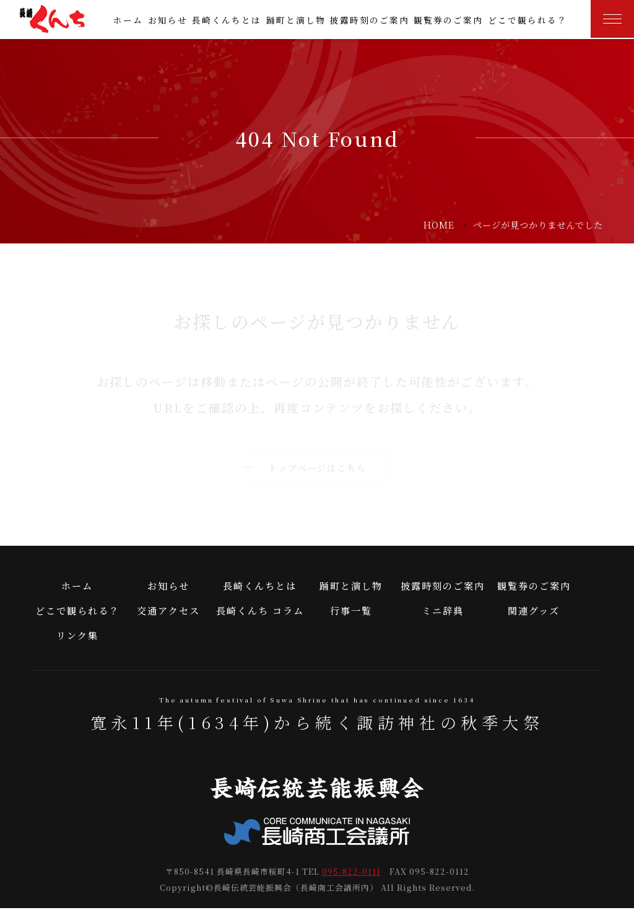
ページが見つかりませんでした (538, 224)
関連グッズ (534, 611)
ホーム (128, 20)
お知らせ (168, 20)
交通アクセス (168, 611)
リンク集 (77, 636)
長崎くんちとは (226, 20)
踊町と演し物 (296, 20)
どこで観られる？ (527, 20)
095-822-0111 (351, 874)
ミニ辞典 (443, 611)
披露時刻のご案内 (369, 20)
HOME (438, 224)
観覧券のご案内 (448, 20)
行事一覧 (351, 611)
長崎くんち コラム (260, 611)
